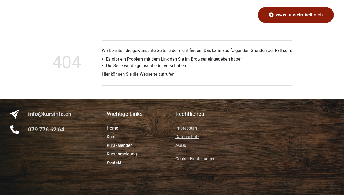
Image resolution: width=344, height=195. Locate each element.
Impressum (186, 128)
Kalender (184, 14)
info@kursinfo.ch (49, 114)
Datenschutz (187, 136)
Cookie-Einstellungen (195, 158)
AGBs (180, 145)
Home (106, 14)
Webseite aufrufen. (157, 74)
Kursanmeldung (154, 14)
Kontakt (206, 14)
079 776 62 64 (46, 129)
